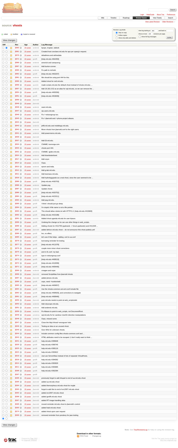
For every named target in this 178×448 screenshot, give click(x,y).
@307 (17, 190)
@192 (17, 396)
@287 (17, 231)
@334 (17, 145)
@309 (17, 182)
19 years (27, 48)
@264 (17, 291)
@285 (17, 239)
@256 (17, 302)
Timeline (113, 18)
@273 (17, 261)
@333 (17, 149)
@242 (17, 340)
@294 (17, 209)
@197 (17, 377)
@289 (17, 227)
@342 (17, 130)
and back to (166, 30)
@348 (17, 107)
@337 (17, 141)
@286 (17, 235)
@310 (17, 179)
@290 (17, 224)
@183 (17, 411)
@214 (17, 366)
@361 (17, 78)
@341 (17, 134)
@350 (17, 100)
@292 (17, 216)
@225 (17, 351)
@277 (17, 246)
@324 (17, 156)
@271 (17, 269)
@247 (17, 325)
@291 (17, 220)
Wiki (102, 18)
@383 (17, 48)
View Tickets (157, 18)
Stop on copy (121, 33)
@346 (17, 115)
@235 (17, 347)
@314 (17, 164)
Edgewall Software (30, 444)
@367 (17, 66)
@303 (17, 201)
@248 (17, 321)
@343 (17, 126)
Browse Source (141, 18)
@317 (17, 160)
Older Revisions (167, 22)
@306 (17, 194)
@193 (17, 392)
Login (142, 14)
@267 (17, 280)
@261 (17, 299)
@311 (17, 175)
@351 (17, 96)
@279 (17, 242)
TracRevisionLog (140, 433)
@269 (17, 272)
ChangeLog (96, 440)
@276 (17, 250)
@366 (17, 70)
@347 (17, 111)
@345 (17, 119)
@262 (17, 295)
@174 (17, 415)
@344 (17, 122)
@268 (17, 276)
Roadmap (126, 18)
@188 (17, 400)
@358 (17, 85)
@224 (17, 355)
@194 (17, 389)
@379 (17, 55)
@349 (17, 104)
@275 (17, 254)
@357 (17, 89)
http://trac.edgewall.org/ (168, 444)
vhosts (17, 25)
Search (170, 18)
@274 (17, 257)
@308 (17, 186)
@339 (17, 137)
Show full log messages (147, 36)
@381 (17, 51)
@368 (17, 63)
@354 (17, 93)
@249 (17, 317)
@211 (17, 370)
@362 (17, 74)
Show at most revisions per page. (151, 34)
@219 (17, 359)
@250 (17, 314)
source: (7, 25)
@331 (17, 152)
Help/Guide (150, 14)
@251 (17, 310)
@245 (17, 332)
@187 (17, 404)
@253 (17, 306)
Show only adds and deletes (126, 38)
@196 (17, 381)
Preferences (171, 14)
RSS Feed (84, 440)
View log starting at (148, 30)
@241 (17, 344)
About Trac (160, 14)
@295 (17, 205)
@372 (17, 59)
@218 (17, 362)
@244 (17, 336)
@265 (17, 287)
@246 (17, 329)
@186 (17, 407)
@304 (17, 197)
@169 (17, 419)
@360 (17, 81)
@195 (17, 385)
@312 (17, 171)
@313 (17, 167)
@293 (17, 212)
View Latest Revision (152, 22)
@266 (17, 284)
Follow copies (121, 35)
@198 (17, 374)
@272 (17, 265)
